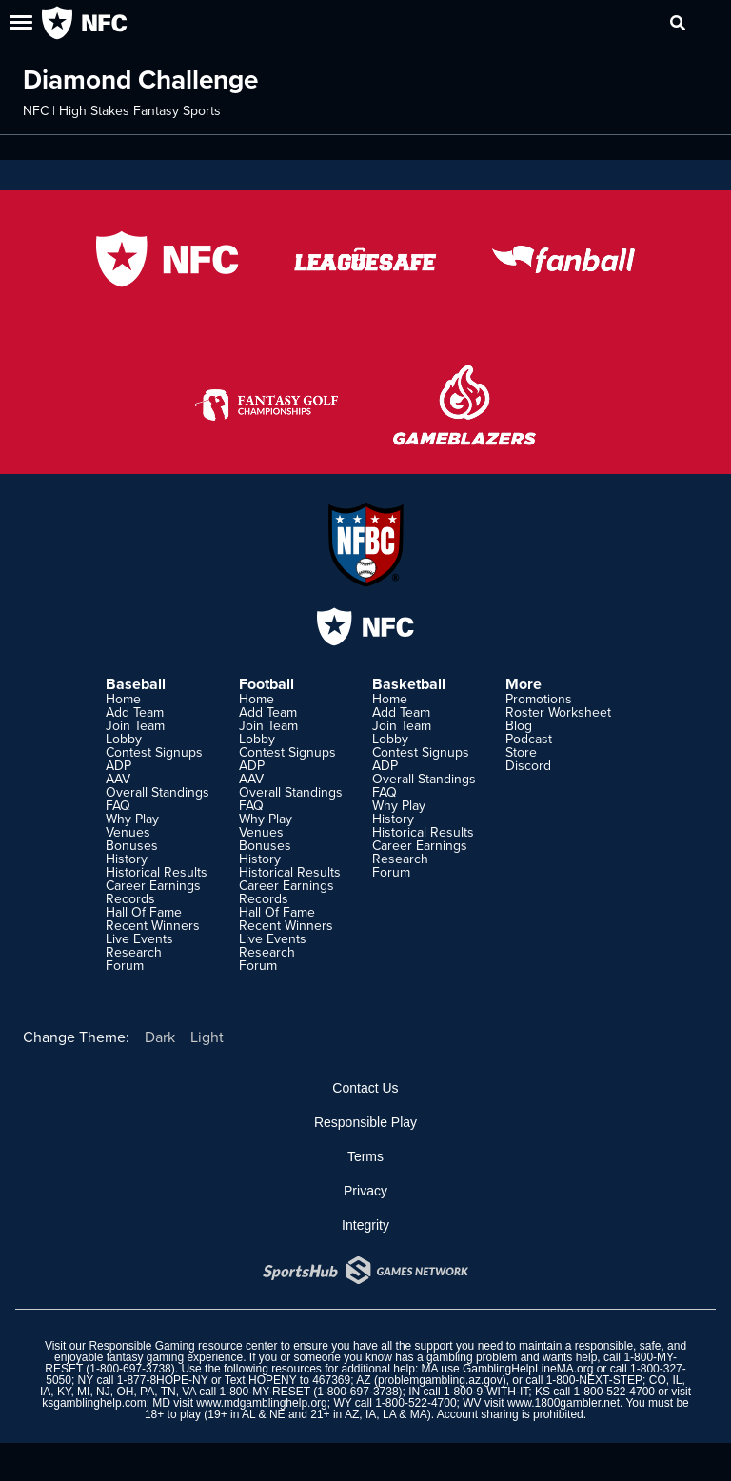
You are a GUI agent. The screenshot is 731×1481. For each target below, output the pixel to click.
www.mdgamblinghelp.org (261, 1403)
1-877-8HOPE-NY (162, 1380)
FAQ (118, 805)
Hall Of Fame (144, 911)
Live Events (139, 938)
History (127, 858)
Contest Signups (154, 751)
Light (207, 1036)
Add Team (135, 711)
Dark (160, 1036)
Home (123, 698)
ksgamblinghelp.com (94, 1403)
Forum (125, 965)
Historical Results (156, 871)
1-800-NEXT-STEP (594, 1380)
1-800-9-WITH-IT (486, 1391)
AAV (118, 778)
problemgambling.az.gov (440, 1380)
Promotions (538, 698)
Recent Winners (153, 925)
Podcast (528, 738)
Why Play (132, 818)
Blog (518, 725)
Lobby (124, 738)
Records (130, 898)
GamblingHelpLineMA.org (528, 1368)
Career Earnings (153, 885)
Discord (528, 765)
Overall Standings (157, 791)
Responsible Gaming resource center (183, 1346)
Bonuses (132, 845)
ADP (118, 765)
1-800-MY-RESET (264, 1391)
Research (134, 951)
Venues (128, 831)
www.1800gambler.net (563, 1403)
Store (521, 751)
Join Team (135, 725)
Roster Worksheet (558, 711)
